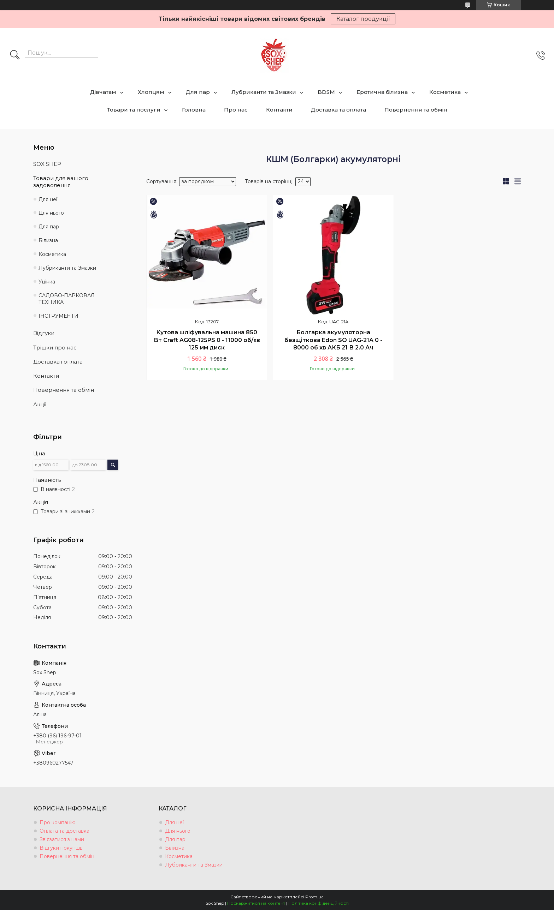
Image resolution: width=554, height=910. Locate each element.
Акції (39, 404)
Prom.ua (314, 896)
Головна (194, 109)
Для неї (48, 199)
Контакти (279, 109)
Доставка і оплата (58, 361)
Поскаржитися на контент (256, 903)
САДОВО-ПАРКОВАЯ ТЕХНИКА (67, 298)
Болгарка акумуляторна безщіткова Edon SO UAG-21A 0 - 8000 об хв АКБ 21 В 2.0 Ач (333, 340)
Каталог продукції (363, 19)
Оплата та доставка (64, 831)
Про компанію (58, 822)
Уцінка (47, 282)
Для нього (51, 213)
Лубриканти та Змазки (263, 92)
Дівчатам (103, 92)
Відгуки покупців (61, 848)
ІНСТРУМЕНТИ (58, 316)
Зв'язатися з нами (62, 839)
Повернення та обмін (415, 109)
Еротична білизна (382, 92)
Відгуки (43, 333)
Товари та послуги (133, 109)
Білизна (48, 240)
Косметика (445, 92)
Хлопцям (151, 92)
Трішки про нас (55, 347)
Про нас (236, 109)
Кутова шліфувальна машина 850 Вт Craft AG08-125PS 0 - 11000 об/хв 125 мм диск (207, 340)
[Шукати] (15, 55)
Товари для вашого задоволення (60, 181)
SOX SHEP (47, 164)
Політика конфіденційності (318, 903)
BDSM (326, 92)
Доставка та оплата (338, 109)
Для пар (198, 92)
